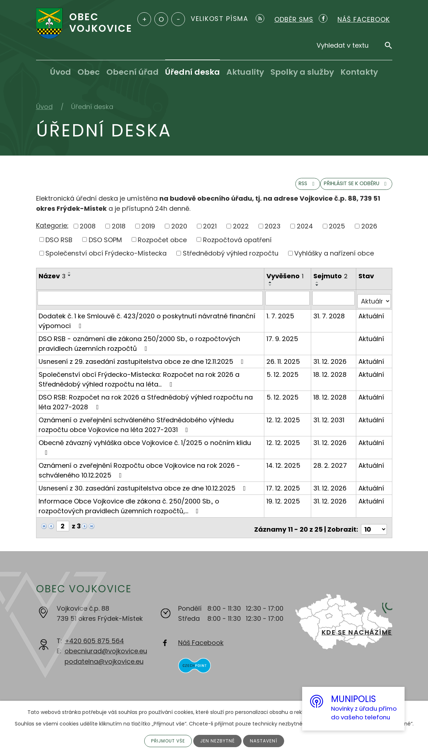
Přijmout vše (165, 740)
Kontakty (359, 72)
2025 (337, 232)
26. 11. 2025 (284, 364)
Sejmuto (331, 282)
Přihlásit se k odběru (343, 188)
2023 (273, 232)
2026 (369, 232)
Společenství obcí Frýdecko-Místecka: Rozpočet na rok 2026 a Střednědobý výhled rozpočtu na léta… (139, 382)
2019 (148, 232)
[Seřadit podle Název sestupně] (70, 281)
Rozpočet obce (162, 245)
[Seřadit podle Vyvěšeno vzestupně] (271, 288)
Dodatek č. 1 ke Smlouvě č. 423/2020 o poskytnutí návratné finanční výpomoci (147, 323)
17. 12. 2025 (284, 491)
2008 (88, 232)
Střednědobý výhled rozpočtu (230, 259)
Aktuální (371, 318)
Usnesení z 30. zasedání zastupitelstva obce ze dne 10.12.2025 (144, 491)
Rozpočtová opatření (237, 245)
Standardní (161, 19)
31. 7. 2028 (329, 318)
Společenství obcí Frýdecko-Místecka (106, 259)
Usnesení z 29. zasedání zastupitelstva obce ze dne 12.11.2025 (143, 364)
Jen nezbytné (219, 740)
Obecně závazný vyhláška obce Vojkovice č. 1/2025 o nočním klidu (145, 450)
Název (52, 282)
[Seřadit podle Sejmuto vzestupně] (318, 288)
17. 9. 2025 (283, 341)
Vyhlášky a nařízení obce (334, 259)
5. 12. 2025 (283, 377)
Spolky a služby (302, 72)
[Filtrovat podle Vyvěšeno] (288, 304)
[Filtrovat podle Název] (150, 304)
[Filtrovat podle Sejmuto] (334, 304)
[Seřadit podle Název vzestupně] (70, 279)
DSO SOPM (105, 245)
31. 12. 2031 (329, 422)
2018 (118, 232)
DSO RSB (58, 245)
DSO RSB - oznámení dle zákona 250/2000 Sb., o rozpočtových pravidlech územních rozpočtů (139, 346)
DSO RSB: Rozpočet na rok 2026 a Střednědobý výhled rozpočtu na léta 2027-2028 (146, 405)
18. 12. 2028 (330, 377)
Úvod (60, 72)
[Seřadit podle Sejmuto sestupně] (318, 291)
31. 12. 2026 (330, 364)
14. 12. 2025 (284, 468)
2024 (305, 232)
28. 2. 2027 (331, 468)
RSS (274, 188)
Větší (144, 19)
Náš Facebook (201, 642)
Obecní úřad (132, 72)
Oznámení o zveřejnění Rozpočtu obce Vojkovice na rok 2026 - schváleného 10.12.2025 (139, 473)
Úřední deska (192, 72)
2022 (241, 232)
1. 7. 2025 (281, 318)
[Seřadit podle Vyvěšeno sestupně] (271, 291)
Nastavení (268, 740)
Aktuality (245, 72)
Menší (178, 19)
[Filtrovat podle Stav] (374, 304)
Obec (89, 72)
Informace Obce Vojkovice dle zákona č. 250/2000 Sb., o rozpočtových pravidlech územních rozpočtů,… (129, 509)
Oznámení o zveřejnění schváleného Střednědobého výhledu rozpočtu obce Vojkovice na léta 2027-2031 (136, 427)
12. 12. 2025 (284, 422)
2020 (179, 232)
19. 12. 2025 (284, 504)
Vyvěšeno (285, 282)
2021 (210, 232)
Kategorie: (52, 231)
